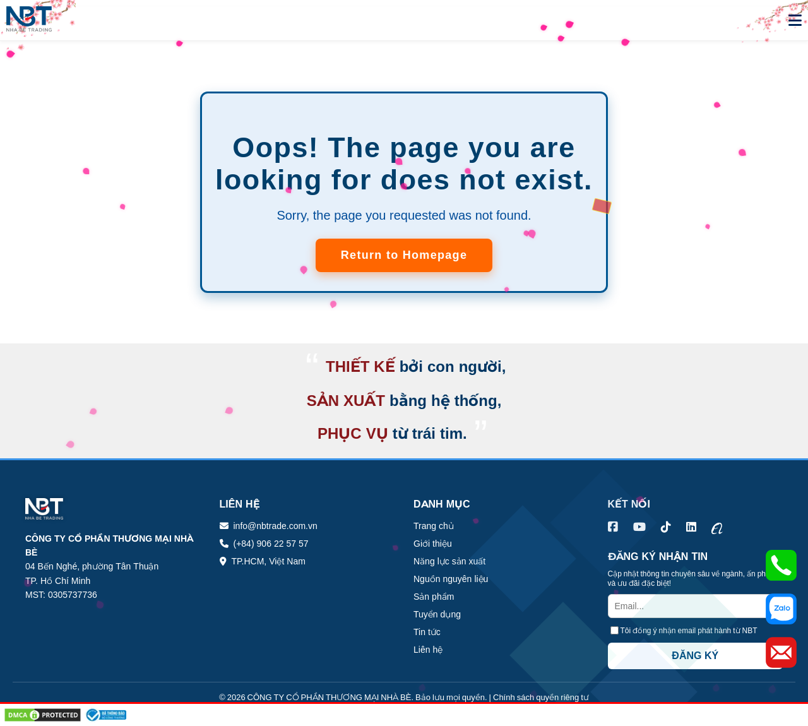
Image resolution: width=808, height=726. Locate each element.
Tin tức (427, 632)
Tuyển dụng (437, 614)
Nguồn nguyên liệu (450, 579)
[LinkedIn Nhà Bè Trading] (691, 527)
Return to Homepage (404, 255)
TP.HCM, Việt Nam (269, 561)
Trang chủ (433, 526)
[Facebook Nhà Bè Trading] (613, 527)
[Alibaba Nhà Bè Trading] (717, 527)
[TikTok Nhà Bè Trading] (666, 527)
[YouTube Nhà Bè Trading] (639, 527)
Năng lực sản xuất (449, 561)
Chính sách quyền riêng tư (541, 697)
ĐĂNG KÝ (695, 655)
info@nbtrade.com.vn (276, 526)
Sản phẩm (433, 596)
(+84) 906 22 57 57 (271, 543)
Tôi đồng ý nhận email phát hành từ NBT (689, 630)
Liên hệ (428, 649)
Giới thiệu (432, 543)
